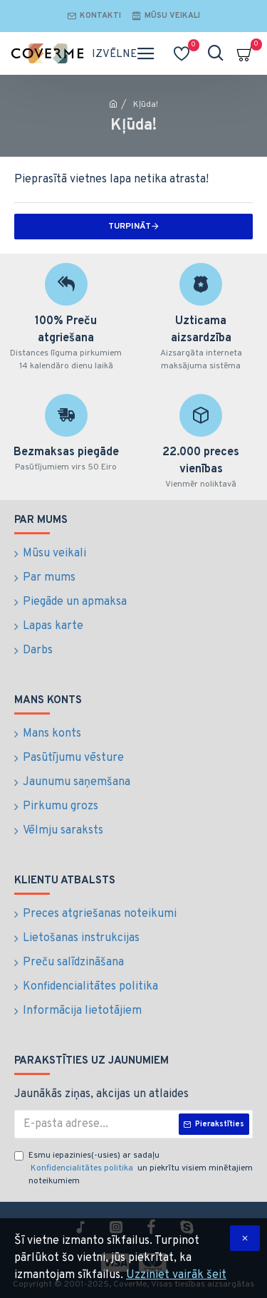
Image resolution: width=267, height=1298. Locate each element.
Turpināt (129, 226)
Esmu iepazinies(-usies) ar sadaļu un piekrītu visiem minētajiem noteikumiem (133, 1168)
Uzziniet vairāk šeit (176, 1275)
